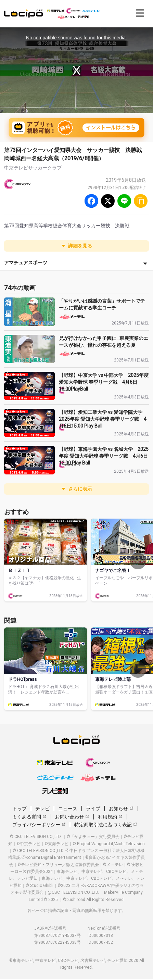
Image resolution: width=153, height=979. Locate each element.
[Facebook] (91, 201)
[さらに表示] (145, 263)
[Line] (124, 201)
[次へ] (138, 561)
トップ (19, 808)
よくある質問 (29, 816)
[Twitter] (108, 201)
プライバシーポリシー (39, 824)
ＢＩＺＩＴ (19, 570)
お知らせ (121, 808)
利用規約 (110, 816)
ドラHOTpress (22, 679)
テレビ (42, 808)
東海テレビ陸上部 (113, 679)
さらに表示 (76, 489)
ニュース (67, 808)
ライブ (93, 808)
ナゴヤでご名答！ (113, 570)
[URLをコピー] (141, 201)
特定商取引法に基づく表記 (105, 824)
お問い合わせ (72, 816)
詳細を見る (76, 246)
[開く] (140, 13)
